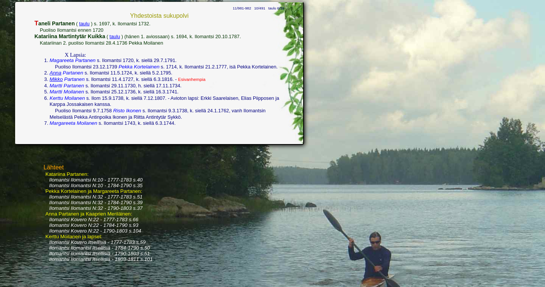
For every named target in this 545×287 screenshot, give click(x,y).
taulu (84, 23)
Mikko (56, 79)
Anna (55, 73)
